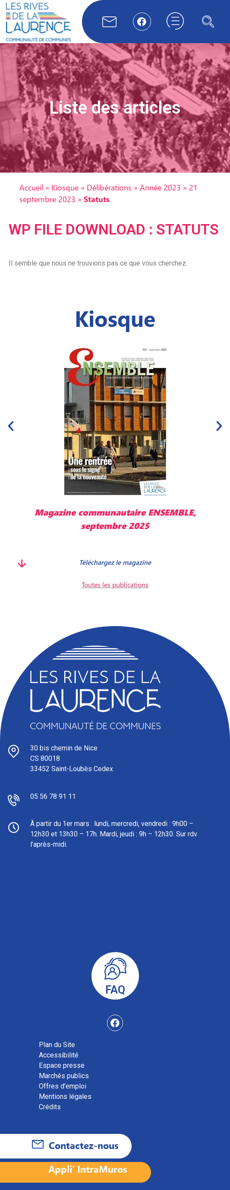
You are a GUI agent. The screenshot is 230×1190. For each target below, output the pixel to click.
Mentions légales (65, 1096)
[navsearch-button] (208, 21)
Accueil (31, 187)
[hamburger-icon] (175, 21)
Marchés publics (64, 1076)
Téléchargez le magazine (115, 562)
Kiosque (65, 187)
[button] (10, 425)
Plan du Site (57, 1045)
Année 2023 (160, 187)
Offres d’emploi (62, 1086)
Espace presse (62, 1065)
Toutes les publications (115, 584)
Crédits (50, 1107)
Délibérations (109, 187)
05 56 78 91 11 (53, 796)
